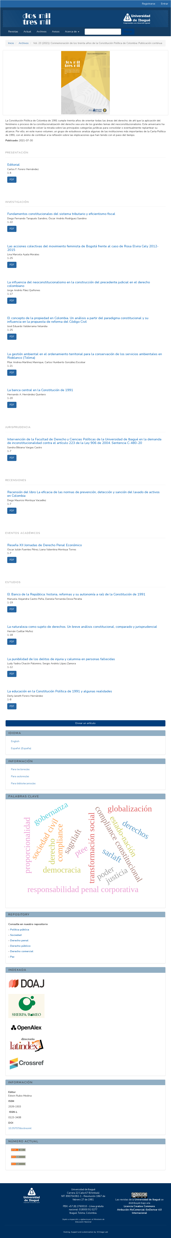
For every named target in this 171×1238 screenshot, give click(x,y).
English (15, 741)
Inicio (11, 43)
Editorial (13, 164)
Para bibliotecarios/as (23, 783)
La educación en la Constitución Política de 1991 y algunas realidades (59, 691)
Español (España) (21, 748)
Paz (12, 956)
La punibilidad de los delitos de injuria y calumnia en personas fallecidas (61, 659)
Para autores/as (20, 776)
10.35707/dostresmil (19, 1128)
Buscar (128, 31)
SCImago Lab (102, 1232)
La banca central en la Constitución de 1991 (40, 390)
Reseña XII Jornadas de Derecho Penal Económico (44, 545)
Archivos (42, 31)
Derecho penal (19, 940)
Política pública (19, 929)
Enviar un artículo (85, 723)
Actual (27, 31)
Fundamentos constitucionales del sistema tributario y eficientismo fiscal (61, 214)
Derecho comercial (21, 951)
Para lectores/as (20, 769)
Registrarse (148, 3)
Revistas (13, 31)
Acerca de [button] (72, 31)
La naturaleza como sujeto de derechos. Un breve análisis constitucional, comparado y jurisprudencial (82, 627)
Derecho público (20, 946)
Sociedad (16, 935)
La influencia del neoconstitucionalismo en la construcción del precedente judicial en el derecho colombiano (78, 284)
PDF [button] (12, 179)
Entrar (164, 3)
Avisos (56, 31)
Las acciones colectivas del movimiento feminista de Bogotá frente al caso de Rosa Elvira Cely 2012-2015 (83, 248)
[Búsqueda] (103, 32)
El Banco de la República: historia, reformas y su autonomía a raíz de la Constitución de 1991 (76, 594)
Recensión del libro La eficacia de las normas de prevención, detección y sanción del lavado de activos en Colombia (83, 494)
